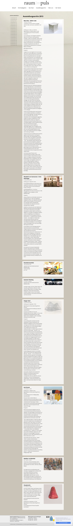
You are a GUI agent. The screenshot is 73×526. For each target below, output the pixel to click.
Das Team (31, 7)
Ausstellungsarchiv (41, 7)
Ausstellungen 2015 (14, 31)
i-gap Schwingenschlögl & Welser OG (32, 524)
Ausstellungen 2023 (14, 19)
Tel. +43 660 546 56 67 (14, 518)
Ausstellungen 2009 (14, 40)
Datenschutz (17, 521)
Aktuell (14, 7)
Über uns (50, 7)
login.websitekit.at (20, 524)
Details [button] (61, 520)
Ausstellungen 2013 (14, 34)
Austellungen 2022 (14, 20)
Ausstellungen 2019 (14, 25)
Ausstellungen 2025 (14, 17)
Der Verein (58, 7)
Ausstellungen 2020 (14, 23)
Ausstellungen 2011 (14, 37)
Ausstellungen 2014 (14, 32)
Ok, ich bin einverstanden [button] (63, 522)
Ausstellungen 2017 (14, 28)
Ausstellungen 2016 (14, 29)
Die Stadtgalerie (22, 7)
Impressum (12, 521)
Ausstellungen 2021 (14, 22)
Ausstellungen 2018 (14, 26)
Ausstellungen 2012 (14, 35)
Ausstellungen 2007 (14, 43)
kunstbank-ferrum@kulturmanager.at (16, 520)
